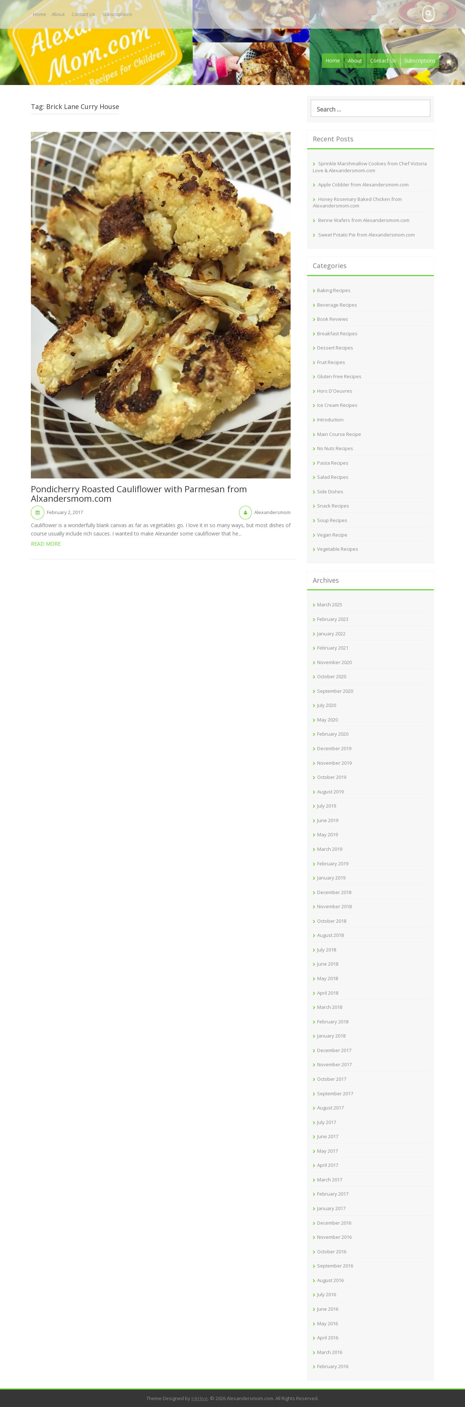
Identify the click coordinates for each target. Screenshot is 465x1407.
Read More (46, 543)
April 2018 (327, 993)
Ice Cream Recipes (337, 405)
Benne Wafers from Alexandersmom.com (363, 220)
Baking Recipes (334, 290)
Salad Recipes (332, 477)
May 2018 (327, 978)
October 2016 (331, 1251)
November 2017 (334, 1064)
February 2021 (332, 647)
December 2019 (334, 748)
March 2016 (329, 1352)
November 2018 (334, 906)
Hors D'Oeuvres (334, 391)
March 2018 (329, 1007)
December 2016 (334, 1223)
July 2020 (326, 705)
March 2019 (329, 849)
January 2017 (331, 1208)
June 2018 (327, 964)
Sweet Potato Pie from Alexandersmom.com (366, 234)
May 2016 (327, 1323)
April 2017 (327, 1165)
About (58, 14)
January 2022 (331, 633)
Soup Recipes (332, 520)
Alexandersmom (272, 512)
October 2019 (331, 777)
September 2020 (335, 691)
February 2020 (332, 734)
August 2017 (330, 1107)
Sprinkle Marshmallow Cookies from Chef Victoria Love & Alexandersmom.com (370, 167)
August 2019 (330, 791)
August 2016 (330, 1280)
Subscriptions (117, 14)
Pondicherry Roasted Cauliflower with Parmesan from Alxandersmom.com (139, 494)
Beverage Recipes (337, 305)
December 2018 (334, 892)
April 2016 (327, 1337)
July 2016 (326, 1294)
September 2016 (335, 1265)
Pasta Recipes (332, 463)
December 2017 (334, 1050)
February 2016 (332, 1366)
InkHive (199, 1398)
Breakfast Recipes (337, 333)
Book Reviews (332, 319)
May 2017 (327, 1151)
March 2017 (329, 1179)
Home (39, 14)
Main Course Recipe (339, 434)
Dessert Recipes (335, 347)
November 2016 (334, 1237)
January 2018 (331, 1035)
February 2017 (332, 1193)
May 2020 (327, 719)
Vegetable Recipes (337, 549)
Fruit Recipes (331, 362)
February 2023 (332, 619)
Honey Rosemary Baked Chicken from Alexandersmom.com (357, 202)
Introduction (330, 419)
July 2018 (326, 949)
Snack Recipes (333, 505)
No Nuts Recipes (335, 448)
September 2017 (335, 1093)
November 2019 (334, 763)
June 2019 (327, 820)
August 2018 (330, 935)
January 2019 (331, 877)
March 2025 (329, 604)
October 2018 (331, 921)
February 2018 (332, 1021)
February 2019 (332, 863)
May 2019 (327, 834)
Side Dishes (330, 491)
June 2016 (327, 1309)
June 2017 (327, 1136)
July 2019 (326, 805)
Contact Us (83, 14)
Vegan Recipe (332, 534)
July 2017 (326, 1122)
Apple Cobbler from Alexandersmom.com (363, 184)
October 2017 (331, 1079)
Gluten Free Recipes (339, 376)
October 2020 (331, 676)
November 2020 (334, 662)
